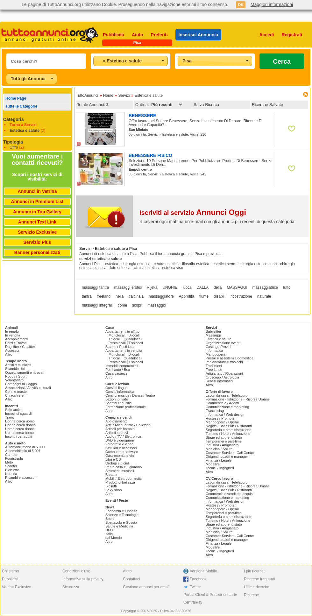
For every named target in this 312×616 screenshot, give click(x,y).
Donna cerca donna (20, 425)
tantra (87, 296)
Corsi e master (16, 391)
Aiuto (137, 34)
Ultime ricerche (256, 587)
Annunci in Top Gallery (37, 211)
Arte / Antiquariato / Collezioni (128, 425)
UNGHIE (169, 287)
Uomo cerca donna (20, 429)
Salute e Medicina (119, 526)
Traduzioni (214, 366)
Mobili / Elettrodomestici (123, 478)
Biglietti (111, 486)
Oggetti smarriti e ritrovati (24, 372)
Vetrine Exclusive (16, 587)
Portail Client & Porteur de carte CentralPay (210, 598)
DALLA (202, 287)
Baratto (111, 475)
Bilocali (133, 335)
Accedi (266, 34)
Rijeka (152, 287)
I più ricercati (255, 571)
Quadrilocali (133, 339)
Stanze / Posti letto (120, 347)
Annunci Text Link (37, 221)
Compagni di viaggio (21, 384)
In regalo (12, 331)
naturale (264, 296)
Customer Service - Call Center (230, 453)
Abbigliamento (116, 421)
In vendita (12, 335)
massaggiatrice (265, 287)
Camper (11, 455)
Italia (109, 534)
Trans (9, 417)
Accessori (12, 350)
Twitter (195, 587)
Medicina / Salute (219, 449)
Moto (9, 462)
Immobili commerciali (121, 366)
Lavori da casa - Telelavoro (226, 395)
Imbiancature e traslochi (224, 362)
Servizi (124, 95)
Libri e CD (113, 459)
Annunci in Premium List (37, 201)
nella (120, 296)
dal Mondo (113, 538)
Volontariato (14, 380)
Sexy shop (113, 490)
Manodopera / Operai (222, 422)
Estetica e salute (24, 130)
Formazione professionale (125, 407)
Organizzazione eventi (223, 343)
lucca (186, 287)
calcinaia (136, 296)
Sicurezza (70, 587)
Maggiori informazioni (272, 4)
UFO (109, 530)
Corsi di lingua (116, 388)
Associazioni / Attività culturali (28, 388)
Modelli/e (213, 464)
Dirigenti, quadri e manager (227, 456)
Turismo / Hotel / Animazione (228, 433)
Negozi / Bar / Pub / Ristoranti (229, 426)
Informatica (214, 350)
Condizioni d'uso (76, 571)
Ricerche (251, 595)
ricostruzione (241, 296)
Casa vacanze (116, 373)
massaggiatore (161, 296)
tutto (286, 287)
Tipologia (13, 142)
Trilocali (115, 339)
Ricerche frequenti (259, 579)
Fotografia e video (119, 444)
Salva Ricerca (206, 104)
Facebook (198, 579)
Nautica (11, 474)
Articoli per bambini (120, 429)
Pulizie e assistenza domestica (229, 358)
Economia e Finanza (121, 511)
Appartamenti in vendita (123, 350)
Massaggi (213, 335)
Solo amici (13, 410)
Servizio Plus (37, 242)
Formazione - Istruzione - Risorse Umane (238, 399)
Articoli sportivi (116, 433)
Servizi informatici (219, 381)
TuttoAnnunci (87, 95)
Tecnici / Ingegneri (220, 468)
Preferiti (159, 34)
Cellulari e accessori (121, 448)
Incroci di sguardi (18, 413)
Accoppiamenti (16, 339)
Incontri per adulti (18, 436)
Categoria (13, 119)
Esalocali (136, 343)
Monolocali (117, 335)
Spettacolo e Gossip (121, 522)
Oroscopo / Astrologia (222, 377)
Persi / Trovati (15, 343)
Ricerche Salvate (267, 104)
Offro (14, 147)
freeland (103, 296)
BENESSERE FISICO (150, 155)
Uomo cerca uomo (19, 433)
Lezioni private (116, 399)
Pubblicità (113, 34)
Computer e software (121, 452)
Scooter (11, 466)
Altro (8, 354)
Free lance (214, 370)
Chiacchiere (14, 395)
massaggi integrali (97, 305)
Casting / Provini (218, 347)
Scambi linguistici (118, 403)
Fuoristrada (14, 458)
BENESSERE (142, 115)
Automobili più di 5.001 (22, 451)
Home (108, 95)
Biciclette (12, 470)
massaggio (156, 305)
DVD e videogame (119, 440)
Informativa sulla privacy (82, 579)
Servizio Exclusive (37, 232)
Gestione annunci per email (146, 587)
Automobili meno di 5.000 (25, 447)
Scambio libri (15, 369)
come (122, 305)
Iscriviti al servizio (192, 212)
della (218, 287)
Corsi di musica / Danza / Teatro (130, 395)
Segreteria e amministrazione (228, 430)
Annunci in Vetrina (37, 191)
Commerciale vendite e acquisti (230, 494)
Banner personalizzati (37, 252)
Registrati (291, 34)
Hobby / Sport (15, 376)
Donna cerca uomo (20, 421)
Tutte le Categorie (21, 106)
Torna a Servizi (23, 125)
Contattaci (131, 579)
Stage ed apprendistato (224, 437)
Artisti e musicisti (18, 365)
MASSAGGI (237, 287)
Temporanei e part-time (224, 441)
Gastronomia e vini (120, 455)
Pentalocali (117, 343)
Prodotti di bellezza (120, 482)
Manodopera (215, 354)
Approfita (186, 296)
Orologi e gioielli (117, 463)
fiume (204, 296)
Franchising (215, 411)
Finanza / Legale (218, 460)
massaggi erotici (128, 287)
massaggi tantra (95, 287)
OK (241, 5)
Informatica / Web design (225, 414)
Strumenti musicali (119, 471)
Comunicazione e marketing (227, 407)
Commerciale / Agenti (222, 403)
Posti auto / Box (117, 370)
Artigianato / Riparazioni (224, 373)
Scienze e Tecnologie (121, 515)
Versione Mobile (203, 571)
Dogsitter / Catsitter (20, 347)
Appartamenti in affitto (122, 331)
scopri (137, 305)
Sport (109, 518)
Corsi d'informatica (119, 391)
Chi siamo (10, 571)
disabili (219, 296)
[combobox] (130, 61)
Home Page (15, 98)
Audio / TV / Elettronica (123, 436)
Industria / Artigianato (222, 445)
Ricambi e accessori (20, 477)
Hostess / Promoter (221, 418)
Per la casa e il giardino (123, 467)
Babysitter (213, 331)
